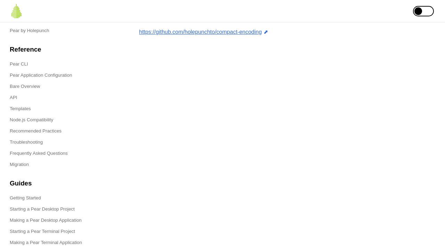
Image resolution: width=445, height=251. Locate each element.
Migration (19, 164)
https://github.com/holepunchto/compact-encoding (200, 32)
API (13, 97)
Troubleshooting (26, 142)
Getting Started (25, 197)
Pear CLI (19, 64)
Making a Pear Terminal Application (46, 242)
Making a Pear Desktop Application (46, 220)
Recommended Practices (36, 131)
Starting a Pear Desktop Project (42, 209)
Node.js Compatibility (31, 119)
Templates (20, 108)
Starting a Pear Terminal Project (42, 231)
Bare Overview (25, 86)
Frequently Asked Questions (39, 153)
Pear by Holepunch (29, 30)
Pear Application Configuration (41, 75)
